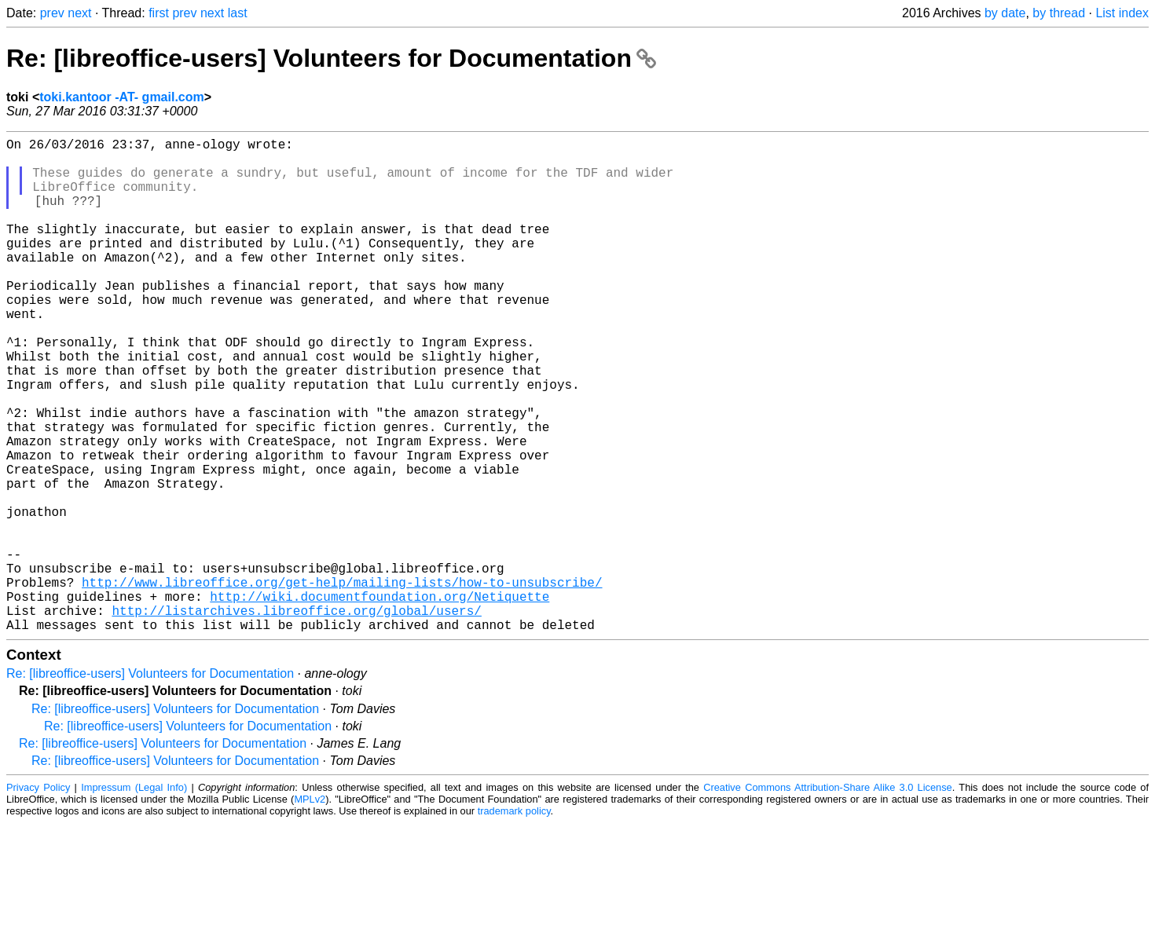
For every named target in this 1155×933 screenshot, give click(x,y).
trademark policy (514, 921)
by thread (1058, 13)
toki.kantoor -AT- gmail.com (121, 97)
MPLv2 (309, 909)
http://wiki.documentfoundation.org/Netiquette (379, 699)
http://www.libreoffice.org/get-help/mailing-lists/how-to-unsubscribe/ (342, 682)
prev (52, 13)
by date (1004, 13)
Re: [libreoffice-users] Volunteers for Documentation (331, 58)
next (79, 13)
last (238, 13)
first (158, 13)
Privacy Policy (38, 897)
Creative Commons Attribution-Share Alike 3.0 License (827, 897)
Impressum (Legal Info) (134, 897)
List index (1122, 13)
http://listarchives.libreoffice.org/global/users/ (296, 717)
